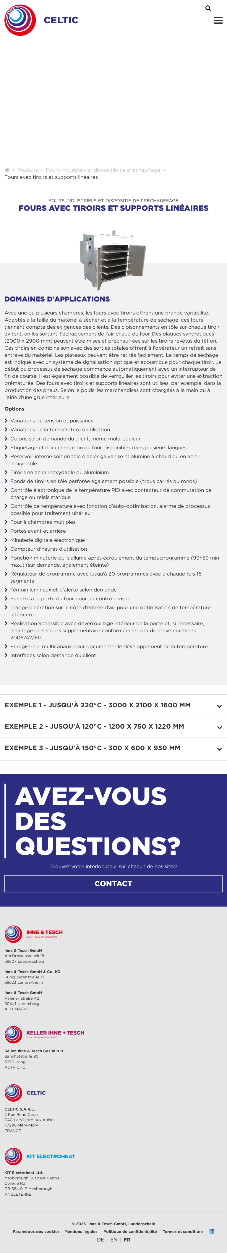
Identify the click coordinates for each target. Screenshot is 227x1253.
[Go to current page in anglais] (113, 1239)
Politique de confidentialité (130, 1231)
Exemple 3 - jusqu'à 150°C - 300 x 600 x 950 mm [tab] (92, 748)
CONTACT (113, 883)
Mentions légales (81, 1231)
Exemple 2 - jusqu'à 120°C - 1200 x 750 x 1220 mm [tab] (94, 726)
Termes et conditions (183, 1231)
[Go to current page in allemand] (100, 1239)
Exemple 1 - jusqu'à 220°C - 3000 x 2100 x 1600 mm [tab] (98, 705)
